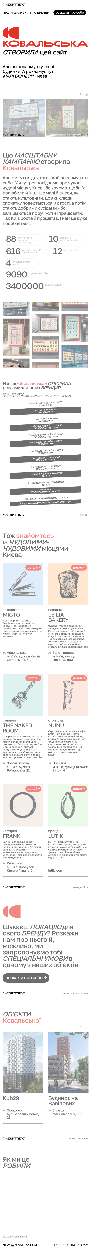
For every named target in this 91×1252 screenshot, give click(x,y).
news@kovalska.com (20, 1245)
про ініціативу (14, 12)
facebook (62, 1245)
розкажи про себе (70, 12)
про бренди (39, 12)
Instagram (79, 1245)
